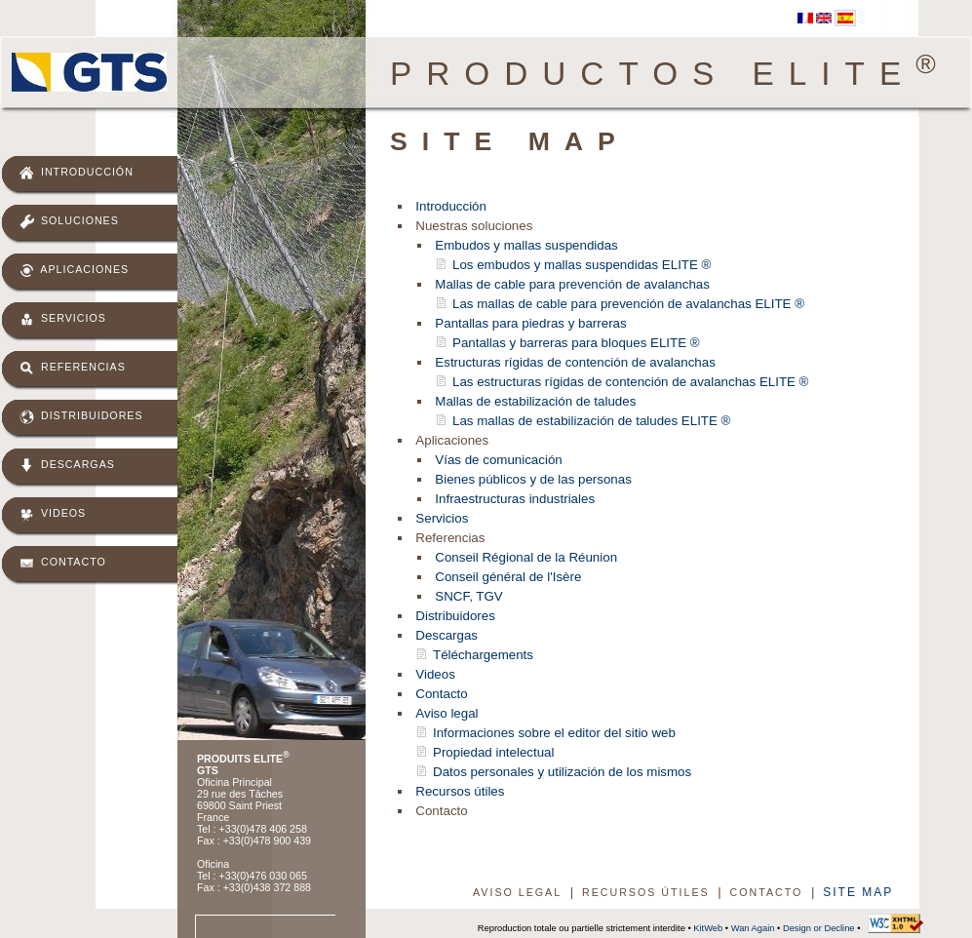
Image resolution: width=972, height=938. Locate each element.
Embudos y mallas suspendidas (526, 245)
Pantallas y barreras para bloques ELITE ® (576, 342)
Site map (858, 892)
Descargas (67, 465)
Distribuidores (81, 417)
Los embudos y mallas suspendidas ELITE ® (581, 264)
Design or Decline (819, 928)
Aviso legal (446, 713)
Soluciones (69, 222)
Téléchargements (483, 654)
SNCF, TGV (468, 596)
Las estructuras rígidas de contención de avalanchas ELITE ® (630, 381)
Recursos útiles (459, 791)
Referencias (72, 368)
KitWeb (707, 928)
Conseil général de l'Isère (508, 576)
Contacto (62, 563)
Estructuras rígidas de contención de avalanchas (575, 362)
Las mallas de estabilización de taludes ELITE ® (591, 420)
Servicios (62, 319)
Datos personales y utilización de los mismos (562, 771)
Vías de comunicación (498, 459)
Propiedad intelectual (493, 752)
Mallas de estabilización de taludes (535, 401)
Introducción (76, 173)
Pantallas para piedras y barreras (530, 323)
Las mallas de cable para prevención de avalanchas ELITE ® (628, 303)
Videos (52, 514)
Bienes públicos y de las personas (533, 479)
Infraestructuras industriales (515, 498)
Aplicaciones (74, 270)
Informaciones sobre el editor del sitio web (554, 732)
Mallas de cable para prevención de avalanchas (572, 284)
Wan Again (753, 928)
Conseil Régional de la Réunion (526, 557)
